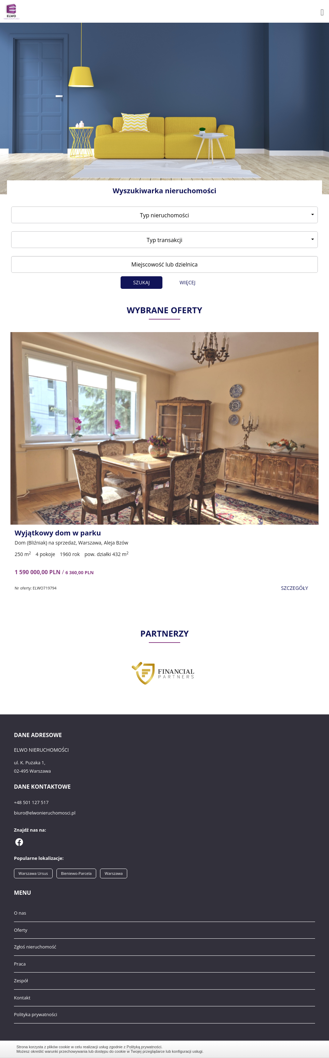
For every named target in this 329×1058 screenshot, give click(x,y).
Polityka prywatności (35, 1014)
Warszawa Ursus (33, 873)
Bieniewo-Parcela (76, 873)
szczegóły (294, 588)
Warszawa (114, 873)
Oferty (20, 930)
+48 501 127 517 (31, 802)
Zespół (21, 980)
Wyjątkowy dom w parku (58, 533)
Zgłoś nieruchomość (35, 947)
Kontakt (22, 998)
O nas (20, 913)
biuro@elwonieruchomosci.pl (45, 813)
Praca (20, 964)
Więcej (187, 282)
